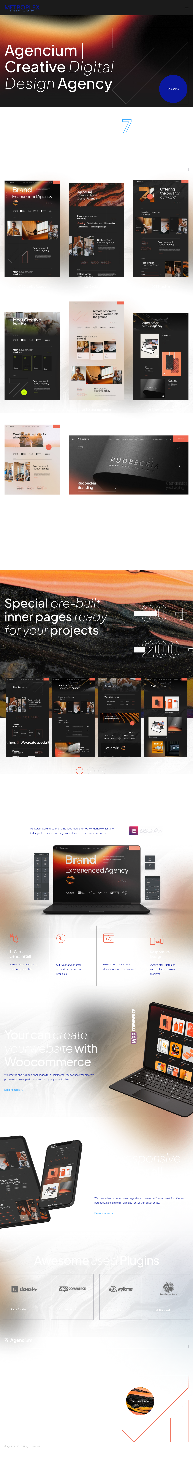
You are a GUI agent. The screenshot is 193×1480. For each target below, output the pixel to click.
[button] (79, 770)
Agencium (11, 1446)
